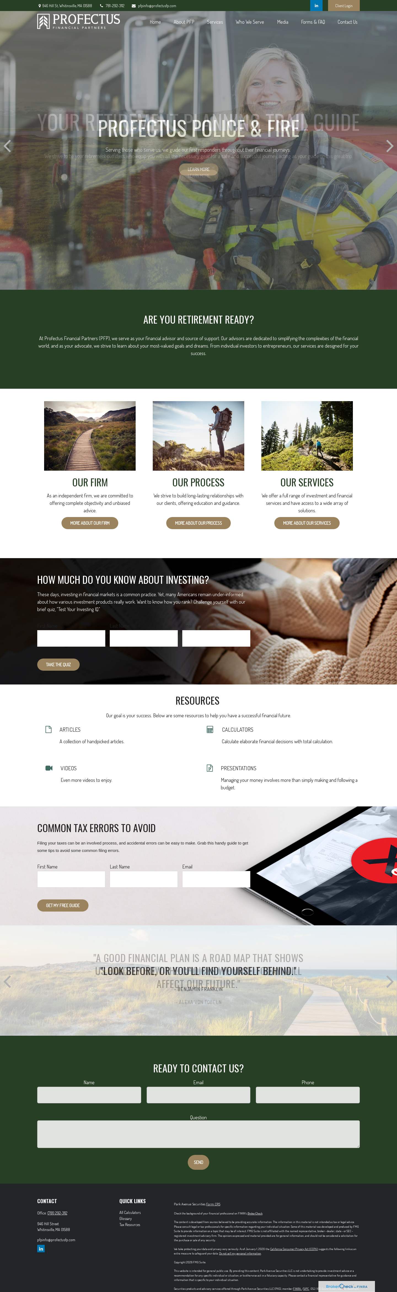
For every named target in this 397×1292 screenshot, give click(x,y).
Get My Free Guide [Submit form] (63, 905)
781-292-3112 (111, 5)
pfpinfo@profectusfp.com (153, 5)
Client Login (344, 5)
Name (89, 1082)
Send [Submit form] (198, 1162)
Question (198, 1117)
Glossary (125, 1218)
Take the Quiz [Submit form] (58, 664)
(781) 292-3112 (57, 1213)
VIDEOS (69, 768)
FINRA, (297, 1289)
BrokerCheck (255, 1213)
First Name (47, 626)
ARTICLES (70, 729)
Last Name (120, 626)
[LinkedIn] (316, 5)
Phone (308, 1082)
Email (187, 626)
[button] (155, 21)
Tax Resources (129, 1224)
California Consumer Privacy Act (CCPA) (294, 1249)
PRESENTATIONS (238, 768)
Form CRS (213, 1204)
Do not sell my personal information (240, 1253)
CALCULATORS (237, 729)
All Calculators (130, 1212)
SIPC (306, 1289)
